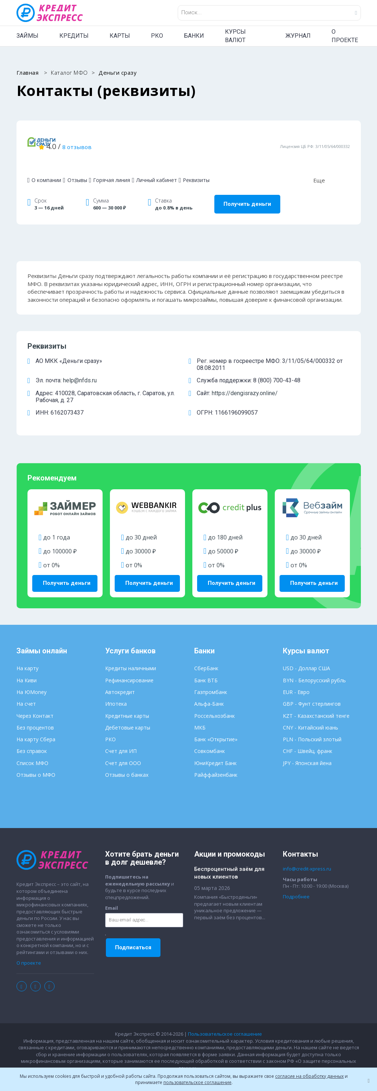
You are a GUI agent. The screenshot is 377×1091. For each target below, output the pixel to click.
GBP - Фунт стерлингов (312, 688)
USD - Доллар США (306, 652)
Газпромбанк (210, 676)
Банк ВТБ (206, 664)
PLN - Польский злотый (312, 723)
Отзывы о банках (126, 759)
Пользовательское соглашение (225, 1018)
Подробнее (296, 880)
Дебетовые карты (127, 711)
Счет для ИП (121, 735)
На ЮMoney (31, 676)
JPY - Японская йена (307, 747)
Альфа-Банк (209, 688)
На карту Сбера (35, 723)
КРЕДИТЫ (74, 35)
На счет (26, 688)
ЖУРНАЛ (298, 35)
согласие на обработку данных (309, 1076)
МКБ (200, 711)
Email (111, 892)
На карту (27, 652)
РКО (157, 35)
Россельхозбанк (214, 700)
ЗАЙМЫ (27, 35)
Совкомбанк (209, 735)
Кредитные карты (127, 700)
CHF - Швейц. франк (307, 735)
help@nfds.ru (80, 368)
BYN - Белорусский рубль (314, 664)
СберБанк (206, 652)
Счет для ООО (123, 747)
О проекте (28, 947)
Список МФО (32, 747)
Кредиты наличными (130, 652)
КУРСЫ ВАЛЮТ (235, 36)
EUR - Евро (296, 676)
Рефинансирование (129, 664)
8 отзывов (165, 140)
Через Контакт (34, 700)
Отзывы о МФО (35, 759)
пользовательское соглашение (197, 1082)
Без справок (31, 735)
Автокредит (120, 676)
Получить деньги (247, 192)
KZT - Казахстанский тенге (316, 700)
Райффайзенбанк (215, 759)
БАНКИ (194, 35)
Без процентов (35, 711)
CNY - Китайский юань (310, 711)
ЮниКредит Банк (215, 747)
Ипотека (116, 688)
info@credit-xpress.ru (307, 853)
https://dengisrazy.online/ (245, 381)
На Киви (26, 664)
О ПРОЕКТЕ (345, 36)
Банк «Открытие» (215, 723)
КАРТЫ (120, 35)
